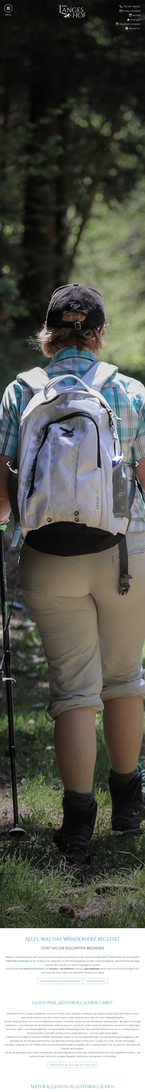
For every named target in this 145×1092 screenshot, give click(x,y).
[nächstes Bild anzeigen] (137, 464)
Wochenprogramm (95, 981)
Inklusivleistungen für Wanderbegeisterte (60, 981)
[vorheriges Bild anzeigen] (8, 464)
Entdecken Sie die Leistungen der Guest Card (72, 1064)
